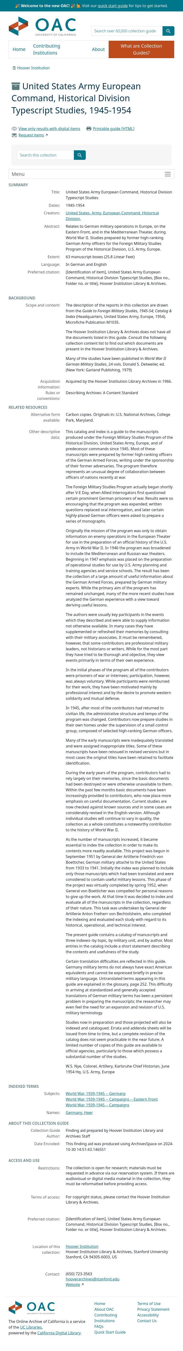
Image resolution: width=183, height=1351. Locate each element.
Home (19, 49)
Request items (31, 135)
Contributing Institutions (46, 49)
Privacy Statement (153, 1309)
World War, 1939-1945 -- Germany (96, 1093)
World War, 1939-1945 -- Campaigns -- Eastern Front (112, 1099)
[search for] (127, 31)
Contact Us (147, 1320)
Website (73, 1284)
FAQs (98, 1326)
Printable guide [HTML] (113, 128)
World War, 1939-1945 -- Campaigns (97, 1105)
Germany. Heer (79, 1112)
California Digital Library (59, 1333)
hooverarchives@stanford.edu (92, 1279)
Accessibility (148, 1315)
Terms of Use (149, 1303)
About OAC (104, 1309)
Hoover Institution (33, 68)
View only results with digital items (49, 128)
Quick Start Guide (110, 1332)
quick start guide (113, 5)
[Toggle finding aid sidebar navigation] (91, 174)
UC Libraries (31, 1327)
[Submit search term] (168, 31)
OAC (42, 26)
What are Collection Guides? (141, 49)
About (98, 49)
